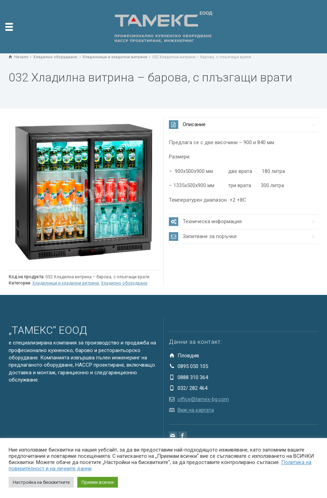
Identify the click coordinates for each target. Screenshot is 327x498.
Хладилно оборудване (124, 283)
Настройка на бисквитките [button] (41, 482)
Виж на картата (196, 410)
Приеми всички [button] (97, 482)
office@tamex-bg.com (203, 399)
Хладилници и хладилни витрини (65, 283)
